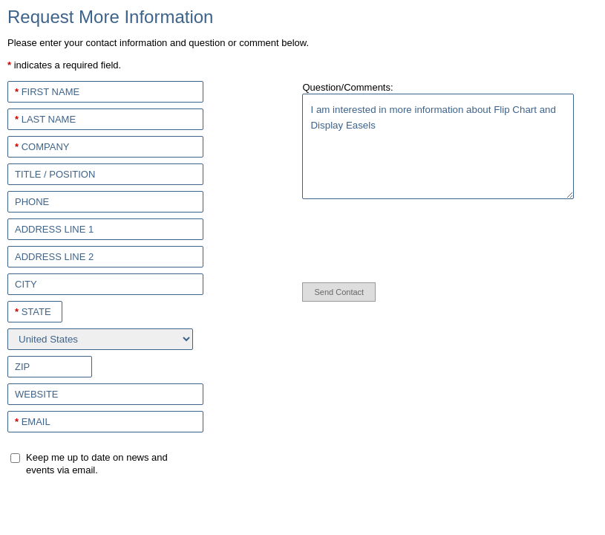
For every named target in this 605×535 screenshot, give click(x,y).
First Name (47, 91)
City (26, 284)
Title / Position (55, 174)
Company (42, 146)
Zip (22, 366)
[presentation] (392, 238)
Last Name (45, 119)
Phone (32, 201)
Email (32, 421)
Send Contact (339, 292)
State (33, 311)
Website (37, 394)
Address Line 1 (54, 229)
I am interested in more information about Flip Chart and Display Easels (437, 146)
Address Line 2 (54, 256)
